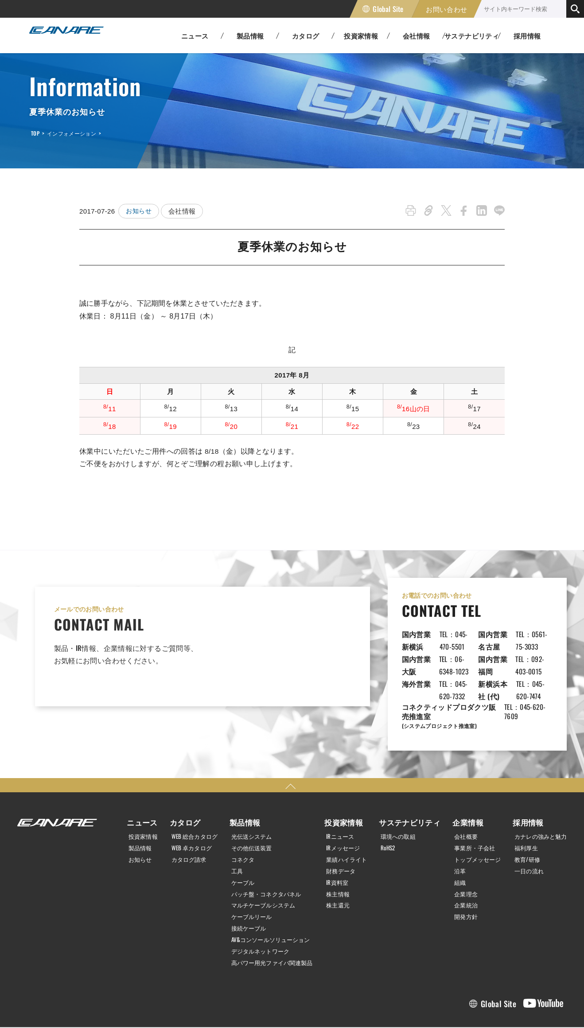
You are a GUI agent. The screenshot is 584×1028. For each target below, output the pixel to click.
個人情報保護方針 (39, 1007)
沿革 (454, 832)
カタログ (180, 785)
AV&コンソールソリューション (271, 899)
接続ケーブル (247, 888)
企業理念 (461, 855)
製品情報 (138, 810)
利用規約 (101, 1007)
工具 (234, 832)
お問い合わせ (446, 9)
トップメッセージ (473, 821)
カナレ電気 (73, 35)
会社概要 (461, 799)
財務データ (343, 832)
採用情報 (527, 35)
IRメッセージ (345, 810)
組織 (454, 844)
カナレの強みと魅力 (538, 799)
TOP (35, 133)
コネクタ (240, 821)
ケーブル (240, 844)
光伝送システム (250, 799)
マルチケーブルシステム (263, 866)
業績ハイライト (349, 821)
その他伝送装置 (250, 810)
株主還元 (340, 866)
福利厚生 (522, 810)
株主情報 (340, 855)
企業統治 (461, 866)
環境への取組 (401, 799)
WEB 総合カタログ (192, 799)
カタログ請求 (186, 821)
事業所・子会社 (470, 810)
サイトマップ (156, 1007)
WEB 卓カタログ (189, 810)
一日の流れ (525, 832)
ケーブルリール (250, 877)
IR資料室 (339, 844)
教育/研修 (523, 821)
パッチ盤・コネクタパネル (266, 855)
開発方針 (461, 877)
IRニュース (342, 799)
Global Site (388, 9)
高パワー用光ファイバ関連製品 (272, 922)
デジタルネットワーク (260, 910)
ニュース (137, 785)
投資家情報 (141, 799)
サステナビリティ (409, 785)
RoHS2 (390, 810)
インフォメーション (71, 133)
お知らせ (139, 211)
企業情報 (461, 785)
